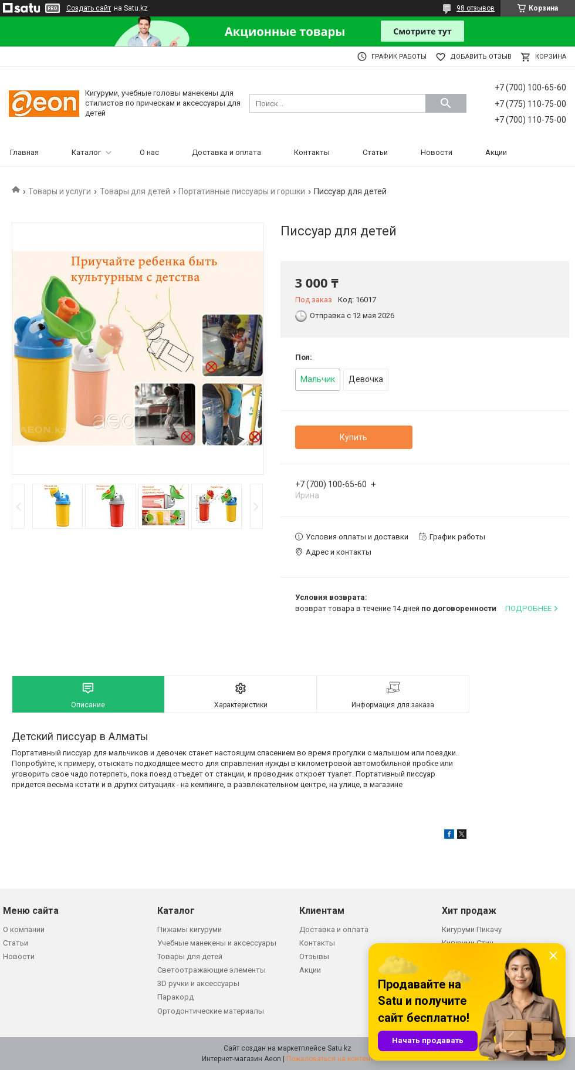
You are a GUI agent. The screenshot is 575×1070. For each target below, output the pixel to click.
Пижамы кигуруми (189, 929)
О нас (149, 152)
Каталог (86, 152)
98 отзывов (475, 8)
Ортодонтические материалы (210, 1011)
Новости (436, 152)
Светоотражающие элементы (211, 970)
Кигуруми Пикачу (472, 929)
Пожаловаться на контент (329, 1059)
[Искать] (445, 103)
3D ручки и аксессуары (198, 983)
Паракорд (175, 997)
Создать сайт (88, 8)
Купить (353, 437)
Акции (496, 152)
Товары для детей (135, 191)
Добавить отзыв (481, 56)
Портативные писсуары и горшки (241, 191)
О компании (24, 929)
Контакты (312, 152)
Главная (24, 152)
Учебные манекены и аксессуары (216, 943)
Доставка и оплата (226, 152)
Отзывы (314, 956)
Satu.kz (339, 1048)
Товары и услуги (59, 191)
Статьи (375, 152)
